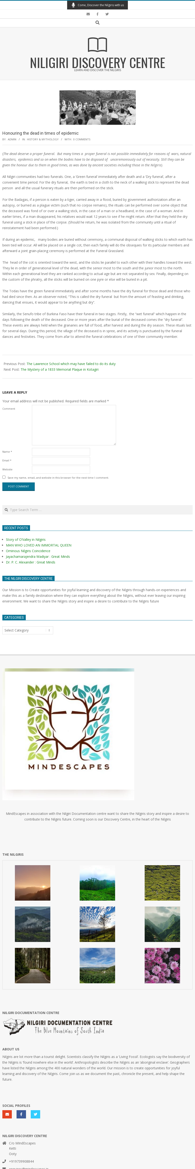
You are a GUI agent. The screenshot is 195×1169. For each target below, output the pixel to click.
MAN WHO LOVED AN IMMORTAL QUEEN (38, 545)
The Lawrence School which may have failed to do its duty (71, 363)
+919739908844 (21, 1161)
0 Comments (81, 139)
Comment (8, 408)
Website (7, 469)
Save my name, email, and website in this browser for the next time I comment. (58, 477)
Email (6, 460)
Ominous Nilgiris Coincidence (28, 551)
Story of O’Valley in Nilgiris (26, 539)
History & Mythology (43, 139)
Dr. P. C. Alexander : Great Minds (30, 562)
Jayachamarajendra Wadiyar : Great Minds (38, 556)
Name (7, 451)
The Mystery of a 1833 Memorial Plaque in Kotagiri (60, 369)
